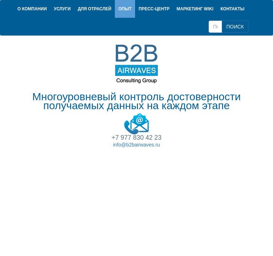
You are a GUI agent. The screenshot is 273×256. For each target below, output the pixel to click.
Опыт (125, 8)
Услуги (62, 8)
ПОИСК (235, 27)
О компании (32, 8)
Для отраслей (94, 8)
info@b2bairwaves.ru (136, 145)
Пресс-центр (154, 8)
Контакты (232, 8)
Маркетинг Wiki (195, 8)
